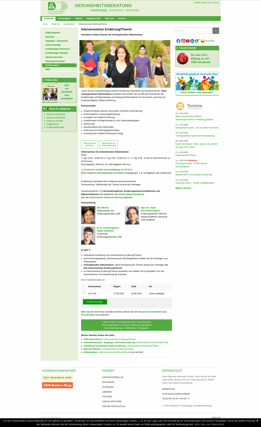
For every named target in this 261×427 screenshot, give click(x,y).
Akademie (49, 18)
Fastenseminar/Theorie (185, 155)
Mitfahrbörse (130, 328)
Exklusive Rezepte (55, 121)
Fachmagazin (64, 18)
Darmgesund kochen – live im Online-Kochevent (196, 128)
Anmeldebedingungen (114, 328)
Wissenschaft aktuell (56, 118)
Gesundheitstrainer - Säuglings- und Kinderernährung (109, 342)
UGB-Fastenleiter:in (93, 339)
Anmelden (216, 417)
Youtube (107, 396)
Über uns (109, 18)
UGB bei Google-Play (110, 406)
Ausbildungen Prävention (57, 49)
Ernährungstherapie (55, 127)
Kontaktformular (112, 377)
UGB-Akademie (52, 33)
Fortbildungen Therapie (56, 53)
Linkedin (107, 392)
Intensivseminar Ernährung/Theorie (120, 339)
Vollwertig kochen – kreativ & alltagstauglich (194, 183)
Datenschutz (207, 3)
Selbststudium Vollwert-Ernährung (105, 197)
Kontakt (197, 3)
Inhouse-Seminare (54, 57)
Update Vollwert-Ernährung (131, 194)
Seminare (49, 37)
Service (121, 18)
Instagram (108, 382)
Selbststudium (69, 24)
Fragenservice (53, 124)
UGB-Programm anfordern (89, 144)
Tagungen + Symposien (56, 41)
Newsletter (208, 41)
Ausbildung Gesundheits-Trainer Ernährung (104, 346)
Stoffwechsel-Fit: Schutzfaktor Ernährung (193, 175)
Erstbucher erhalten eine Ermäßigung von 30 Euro (108, 169)
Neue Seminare (144, 322)
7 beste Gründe (109, 322)
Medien (78, 18)
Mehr (47, 69)
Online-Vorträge (52, 45)
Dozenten (125, 325)
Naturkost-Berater (92, 349)
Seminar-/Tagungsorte (141, 325)
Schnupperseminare (55, 61)
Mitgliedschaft (94, 18)
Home (45, 24)
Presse (216, 3)
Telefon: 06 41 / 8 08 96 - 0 (175, 398)
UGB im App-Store (110, 401)
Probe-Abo (52, 80)
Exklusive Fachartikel (56, 114)
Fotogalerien (143, 328)
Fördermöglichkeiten (111, 325)
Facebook (108, 387)
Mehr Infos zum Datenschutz (209, 424)
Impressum (168, 389)
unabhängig (99, 10)
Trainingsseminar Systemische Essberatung (195, 136)
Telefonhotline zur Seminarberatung (109, 144)
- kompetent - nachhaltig (123, 10)
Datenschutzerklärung (176, 394)
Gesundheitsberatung (103, 5)
